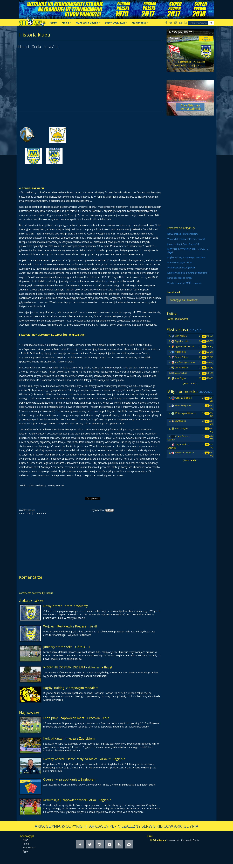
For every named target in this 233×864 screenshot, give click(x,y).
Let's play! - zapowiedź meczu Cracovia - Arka (76, 718)
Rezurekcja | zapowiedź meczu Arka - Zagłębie (77, 800)
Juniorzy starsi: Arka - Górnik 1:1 (66, 647)
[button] (211, 23)
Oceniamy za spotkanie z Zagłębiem (69, 779)
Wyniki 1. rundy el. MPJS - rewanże (184, 283)
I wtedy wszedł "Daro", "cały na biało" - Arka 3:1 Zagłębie (84, 759)
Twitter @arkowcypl (177, 318)
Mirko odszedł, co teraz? (179, 277)
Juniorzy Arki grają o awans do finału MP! (187, 272)
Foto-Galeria (29, 847)
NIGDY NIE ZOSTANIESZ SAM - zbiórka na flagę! (77, 667)
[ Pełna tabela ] (190, 383)
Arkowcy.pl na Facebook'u (183, 300)
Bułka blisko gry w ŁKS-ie (179, 262)
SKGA (25, 840)
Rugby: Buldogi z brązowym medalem (70, 688)
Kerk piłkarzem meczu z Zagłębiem (69, 738)
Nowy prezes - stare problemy (65, 606)
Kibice (66, 22)
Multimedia (140, 22)
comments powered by (36, 593)
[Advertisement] (90, 83)
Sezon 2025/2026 (116, 22)
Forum (53, 22)
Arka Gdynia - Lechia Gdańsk (190, 107)
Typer (26, 851)
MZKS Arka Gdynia (88, 22)
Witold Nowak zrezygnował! (181, 267)
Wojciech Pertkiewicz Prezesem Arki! (70, 626)
